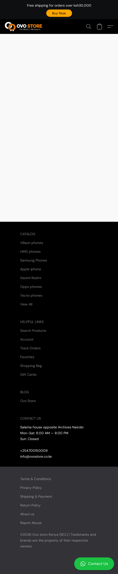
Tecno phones (31, 295)
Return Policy (30, 505)
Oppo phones (31, 286)
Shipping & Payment (36, 496)
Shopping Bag (31, 365)
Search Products (33, 330)
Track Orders (30, 348)
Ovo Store (28, 401)
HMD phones (30, 251)
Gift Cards (28, 374)
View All (26, 304)
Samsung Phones (33, 260)
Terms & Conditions (35, 479)
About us (27, 514)
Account (26, 339)
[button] (59, 13)
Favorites (27, 357)
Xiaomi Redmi (30, 278)
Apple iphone (30, 269)
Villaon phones (31, 243)
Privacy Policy (31, 487)
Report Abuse (31, 523)
